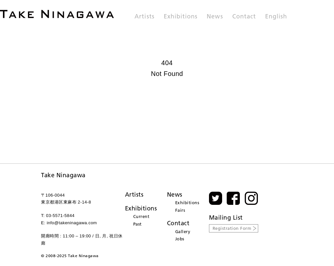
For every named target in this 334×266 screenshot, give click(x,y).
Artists (144, 16)
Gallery (183, 231)
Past (137, 224)
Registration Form (232, 228)
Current (141, 216)
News (215, 16)
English (276, 16)
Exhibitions (181, 16)
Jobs (179, 238)
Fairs (180, 210)
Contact (244, 16)
